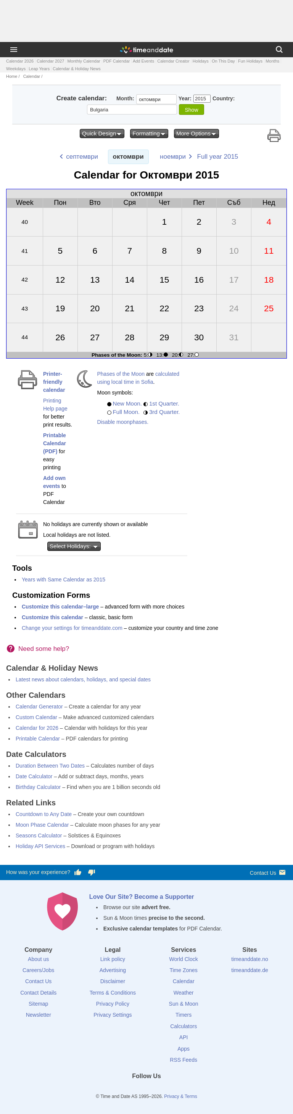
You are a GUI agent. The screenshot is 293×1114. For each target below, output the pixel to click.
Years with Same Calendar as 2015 (63, 579)
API (183, 1037)
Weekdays (16, 68)
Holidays (201, 61)
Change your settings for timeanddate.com (72, 628)
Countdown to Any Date (44, 814)
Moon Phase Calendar (42, 825)
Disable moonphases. (123, 422)
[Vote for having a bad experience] (91, 872)
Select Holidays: (74, 546)
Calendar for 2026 (37, 728)
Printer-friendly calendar (54, 382)
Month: (125, 98)
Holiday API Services (40, 846)
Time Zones (183, 970)
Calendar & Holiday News (76, 68)
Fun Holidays (250, 61)
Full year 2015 (217, 156)
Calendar (31, 76)
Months (272, 61)
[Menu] (13, 49)
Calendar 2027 (50, 61)
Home (11, 76)
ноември (173, 156)
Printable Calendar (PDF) (54, 443)
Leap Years (39, 68)
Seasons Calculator (39, 835)
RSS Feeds (183, 1060)
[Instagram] (159, 1090)
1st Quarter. (164, 403)
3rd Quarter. (164, 412)
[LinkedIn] (146, 1090)
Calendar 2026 (20, 61)
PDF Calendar (116, 61)
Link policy (112, 959)
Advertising (113, 970)
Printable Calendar (38, 739)
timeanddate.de (249, 970)
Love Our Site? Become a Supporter (141, 896)
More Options (196, 133)
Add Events (143, 61)
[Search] (279, 49)
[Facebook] (120, 1090)
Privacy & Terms (180, 1096)
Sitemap (38, 1004)
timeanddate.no (249, 959)
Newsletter (38, 1015)
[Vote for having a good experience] (78, 872)
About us (38, 959)
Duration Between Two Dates (50, 766)
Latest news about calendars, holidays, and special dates (83, 679)
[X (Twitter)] (133, 1090)
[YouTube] (172, 1090)
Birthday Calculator (38, 787)
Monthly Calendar (83, 61)
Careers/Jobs (38, 970)
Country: (224, 98)
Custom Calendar (36, 717)
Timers (183, 1015)
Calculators (183, 1026)
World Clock (183, 959)
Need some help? (43, 648)
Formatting (149, 133)
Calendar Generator (39, 706)
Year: (185, 98)
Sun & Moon (183, 1004)
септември (82, 156)
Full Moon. (126, 412)
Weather (184, 993)
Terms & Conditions (113, 993)
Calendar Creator (173, 61)
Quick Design (102, 133)
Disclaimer (112, 981)
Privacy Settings (112, 1015)
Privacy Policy (112, 1004)
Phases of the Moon (121, 374)
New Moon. (127, 403)
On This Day (223, 61)
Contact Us (268, 872)
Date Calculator (34, 776)
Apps (183, 1049)
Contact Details (38, 993)
